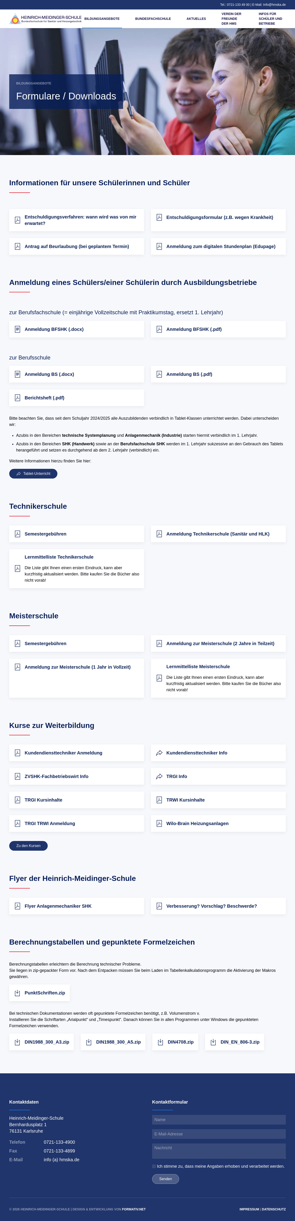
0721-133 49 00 (239, 4)
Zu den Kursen (28, 856)
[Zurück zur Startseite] (45, 18)
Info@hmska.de (274, 4)
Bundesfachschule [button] (153, 19)
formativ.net (134, 1209)
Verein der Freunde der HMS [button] (232, 18)
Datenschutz (274, 1209)
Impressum (249, 1209)
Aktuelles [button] (196, 19)
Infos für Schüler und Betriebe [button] (270, 18)
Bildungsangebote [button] (101, 19)
